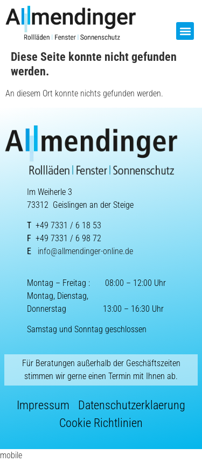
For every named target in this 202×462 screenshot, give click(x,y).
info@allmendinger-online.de (85, 251)
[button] (185, 31)
